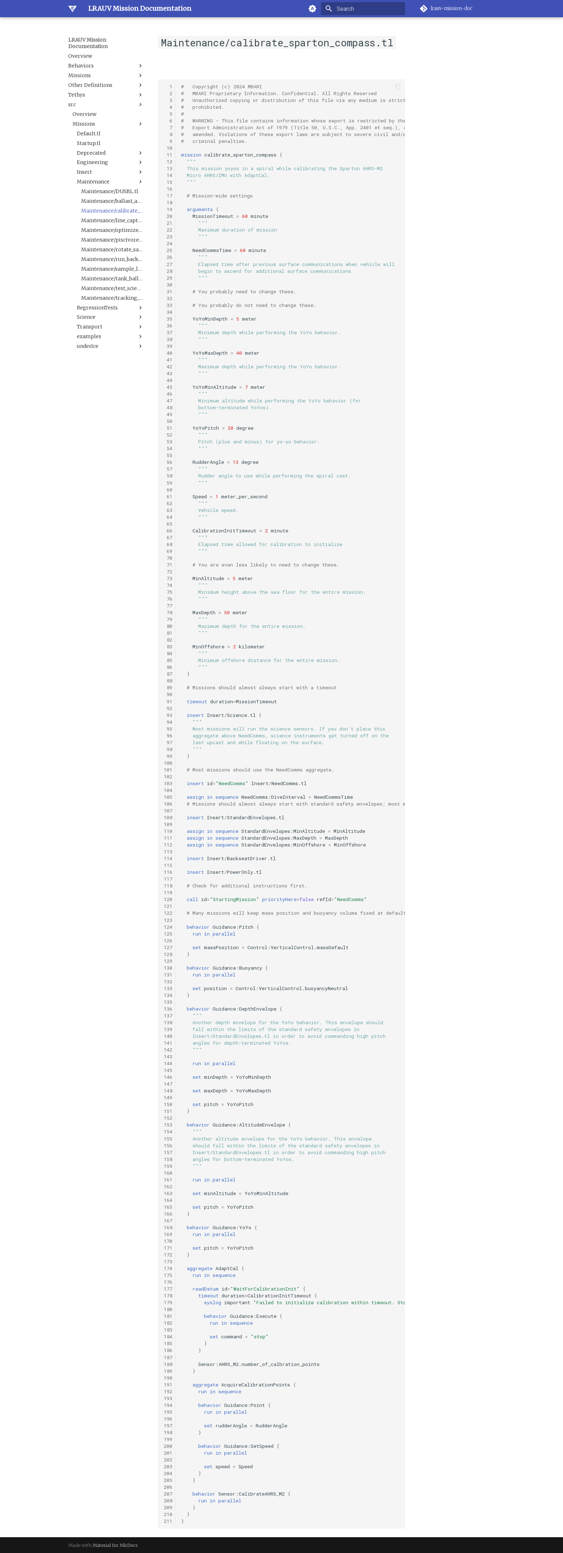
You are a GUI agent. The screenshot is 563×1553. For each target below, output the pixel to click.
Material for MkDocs (115, 1545)
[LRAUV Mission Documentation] (72, 8)
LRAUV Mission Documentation (88, 43)
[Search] (363, 8)
